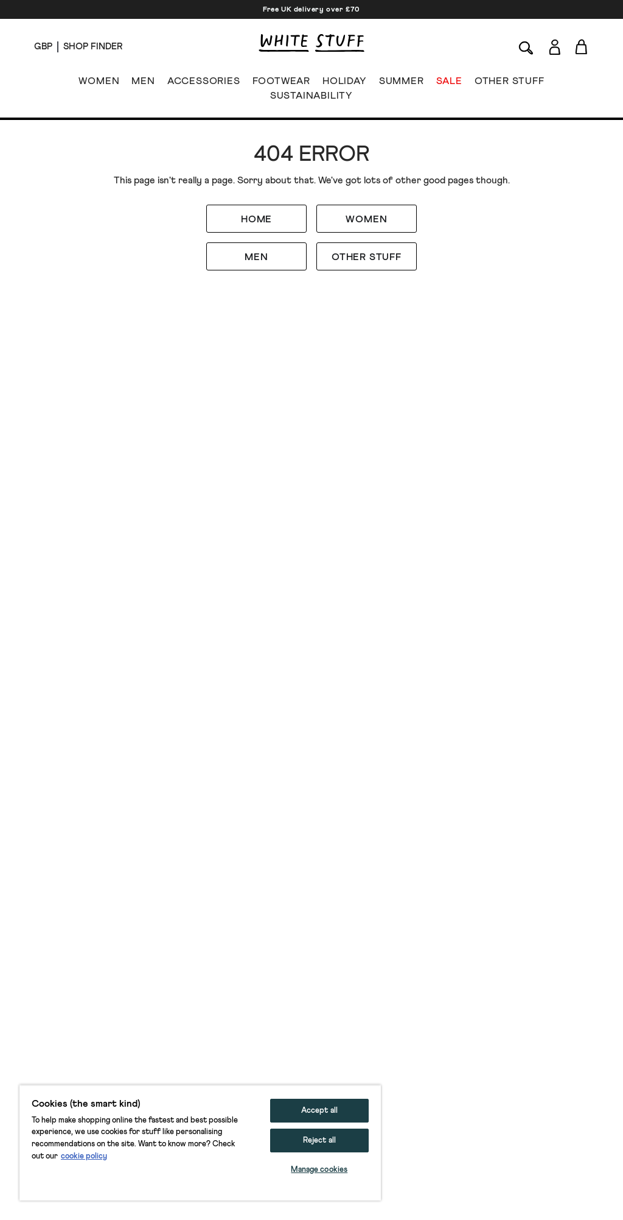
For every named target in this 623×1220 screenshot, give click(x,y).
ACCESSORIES (204, 83)
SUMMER (401, 83)
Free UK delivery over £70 (311, 9)
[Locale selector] (43, 46)
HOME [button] (256, 219)
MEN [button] (256, 257)
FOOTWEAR (281, 83)
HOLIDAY (344, 83)
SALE (449, 83)
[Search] (526, 46)
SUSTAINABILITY (311, 98)
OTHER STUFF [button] (367, 257)
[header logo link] (311, 43)
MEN (143, 83)
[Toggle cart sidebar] (582, 46)
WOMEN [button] (366, 219)
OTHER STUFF (509, 83)
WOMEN (99, 83)
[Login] (554, 45)
